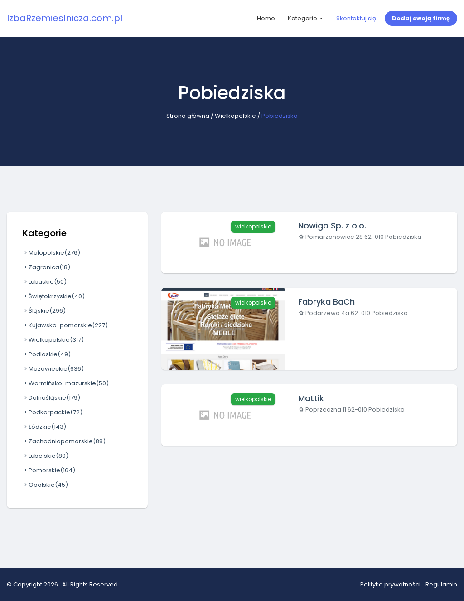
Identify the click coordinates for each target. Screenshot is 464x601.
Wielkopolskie (235, 115)
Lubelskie (45, 455)
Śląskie (44, 310)
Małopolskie (51, 252)
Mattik (311, 398)
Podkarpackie (52, 412)
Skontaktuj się (356, 18)
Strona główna (187, 115)
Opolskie (45, 484)
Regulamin (441, 584)
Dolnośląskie (51, 397)
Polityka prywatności (390, 584)
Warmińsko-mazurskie (66, 383)
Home (266, 18)
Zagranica (46, 267)
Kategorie (303, 18)
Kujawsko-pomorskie (65, 325)
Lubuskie (45, 281)
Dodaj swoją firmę (421, 18)
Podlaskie (47, 354)
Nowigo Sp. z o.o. (332, 225)
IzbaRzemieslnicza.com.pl (64, 18)
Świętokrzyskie (54, 296)
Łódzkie (44, 426)
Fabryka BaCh (326, 301)
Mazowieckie (53, 368)
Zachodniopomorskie (64, 441)
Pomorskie (49, 470)
